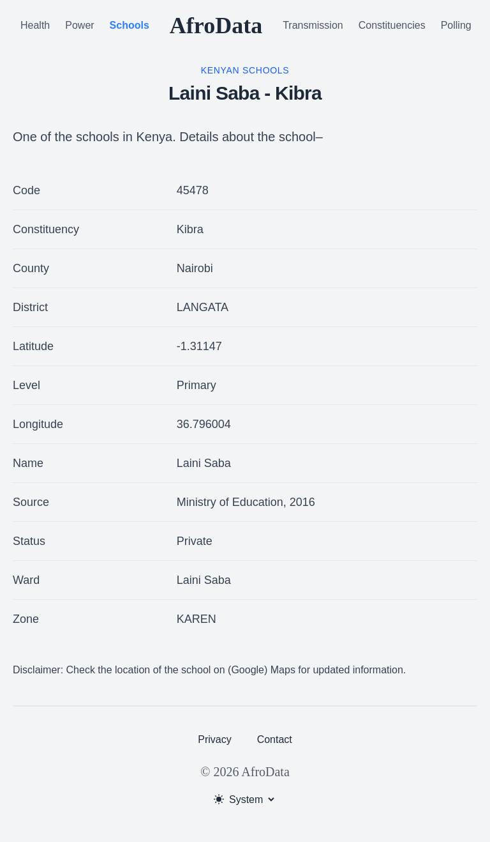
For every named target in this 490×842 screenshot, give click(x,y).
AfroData (216, 25)
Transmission (313, 25)
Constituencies (392, 25)
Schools (129, 25)
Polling (456, 25)
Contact (274, 739)
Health (35, 25)
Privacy (214, 739)
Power (79, 25)
